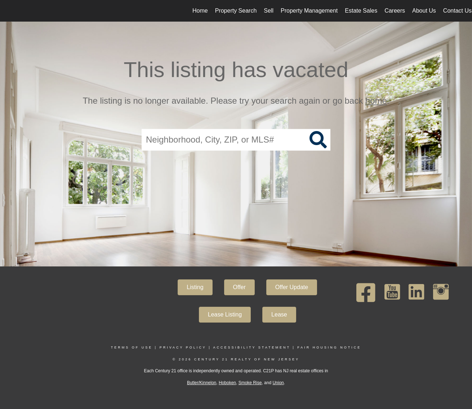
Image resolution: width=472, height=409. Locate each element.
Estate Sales (361, 11)
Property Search (236, 11)
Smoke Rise (250, 382)
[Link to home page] (9, 11)
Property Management (309, 11)
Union (278, 382)
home (376, 100)
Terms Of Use (132, 347)
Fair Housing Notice (329, 347)
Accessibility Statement (251, 347)
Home (200, 11)
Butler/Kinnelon (201, 382)
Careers (394, 11)
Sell (268, 11)
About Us (424, 11)
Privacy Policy (183, 347)
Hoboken (227, 382)
